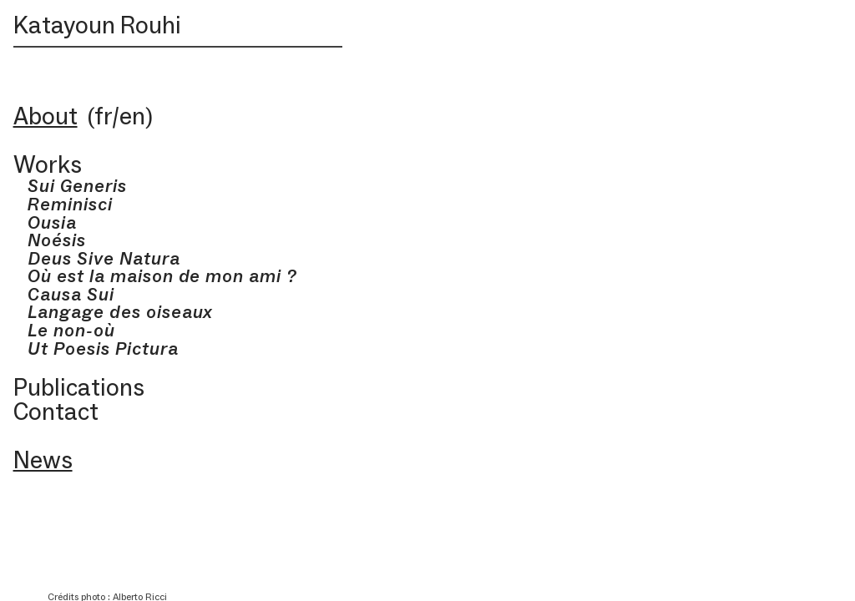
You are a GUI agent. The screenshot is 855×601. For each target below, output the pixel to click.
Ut (31, 348)
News (43, 459)
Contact (56, 411)
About (45, 116)
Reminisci (70, 204)
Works (47, 164)
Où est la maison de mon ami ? (155, 276)
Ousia (45, 222)
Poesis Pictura (115, 348)
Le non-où (64, 330)
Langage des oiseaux (113, 312)
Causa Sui (63, 294)
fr (103, 116)
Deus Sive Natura (104, 258)
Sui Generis (70, 185)
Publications (78, 387)
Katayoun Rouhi (97, 25)
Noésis (50, 240)
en (132, 116)
